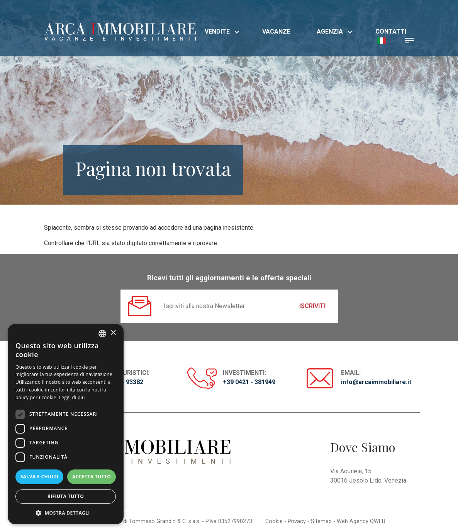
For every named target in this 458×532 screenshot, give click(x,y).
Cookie (274, 521)
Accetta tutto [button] (91, 476)
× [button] (113, 333)
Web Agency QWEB (361, 521)
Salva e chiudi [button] (39, 476)
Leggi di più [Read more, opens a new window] (72, 397)
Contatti (390, 31)
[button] (381, 39)
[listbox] (102, 333)
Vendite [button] (222, 31)
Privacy (297, 521)
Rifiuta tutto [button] (65, 496)
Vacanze (276, 31)
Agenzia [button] (334, 31)
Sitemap (321, 521)
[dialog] (66, 424)
